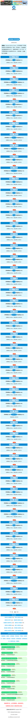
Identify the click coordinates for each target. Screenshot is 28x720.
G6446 (14, 569)
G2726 (14, 270)
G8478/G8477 (14, 82)
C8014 (14, 525)
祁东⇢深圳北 (18, 617)
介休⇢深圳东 (18, 630)
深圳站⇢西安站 (14, 167)
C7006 (14, 104)
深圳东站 (13, 638)
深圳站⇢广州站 (14, 256)
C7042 (13, 403)
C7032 (14, 337)
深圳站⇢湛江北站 (14, 145)
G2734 (14, 492)
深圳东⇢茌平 (8, 620)
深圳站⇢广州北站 (14, 68)
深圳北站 (8, 638)
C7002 (14, 60)
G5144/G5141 (14, 148)
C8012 (14, 447)
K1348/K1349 (14, 170)
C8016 (14, 602)
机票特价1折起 (9, 705)
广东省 (22, 47)
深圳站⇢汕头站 (14, 234)
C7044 (13, 436)
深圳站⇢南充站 (14, 311)
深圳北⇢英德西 (8, 617)
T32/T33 (14, 469)
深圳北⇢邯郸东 (8, 625)
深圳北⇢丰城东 (18, 622)
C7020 (14, 226)
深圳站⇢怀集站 (14, 245)
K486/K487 (14, 314)
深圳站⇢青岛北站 (14, 134)
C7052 (13, 547)
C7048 (14, 481)
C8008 (14, 326)
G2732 (14, 425)
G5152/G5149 (14, 503)
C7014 (14, 159)
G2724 (14, 193)
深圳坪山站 (12, 641)
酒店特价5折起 (18, 705)
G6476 (14, 348)
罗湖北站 (17, 636)
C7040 (13, 392)
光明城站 (12, 636)
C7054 (14, 558)
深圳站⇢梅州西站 (14, 367)
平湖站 (21, 636)
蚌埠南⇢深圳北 (17, 628)
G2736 (14, 536)
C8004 (14, 182)
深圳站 (4, 638)
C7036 (14, 359)
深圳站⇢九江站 (14, 189)
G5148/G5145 (14, 414)
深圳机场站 (18, 638)
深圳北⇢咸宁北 (7, 630)
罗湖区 (4, 49)
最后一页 (16, 612)
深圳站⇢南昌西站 (14, 533)
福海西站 (3, 636)
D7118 (14, 248)
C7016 (14, 204)
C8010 (13, 381)
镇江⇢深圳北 (18, 625)
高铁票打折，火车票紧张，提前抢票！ (14, 703)
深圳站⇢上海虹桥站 (14, 90)
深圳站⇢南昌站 (14, 267)
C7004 (14, 71)
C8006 (14, 259)
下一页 (11, 612)
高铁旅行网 (9, 709)
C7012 (14, 126)
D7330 (14, 370)
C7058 (14, 591)
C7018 (14, 215)
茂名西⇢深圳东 (17, 620)
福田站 (7, 636)
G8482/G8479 (14, 514)
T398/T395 (14, 137)
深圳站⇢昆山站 (14, 466)
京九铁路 (5, 53)
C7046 (14, 458)
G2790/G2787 (14, 93)
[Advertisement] (12, 25)
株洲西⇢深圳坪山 (8, 622)
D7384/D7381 (14, 580)
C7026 (14, 292)
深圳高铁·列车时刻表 (14, 39)
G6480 (14, 237)
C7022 (14, 281)
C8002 (14, 115)
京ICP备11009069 (14, 714)
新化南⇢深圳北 (7, 628)
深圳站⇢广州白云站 (14, 57)
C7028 (14, 303)
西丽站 (17, 641)
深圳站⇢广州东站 (14, 79)
